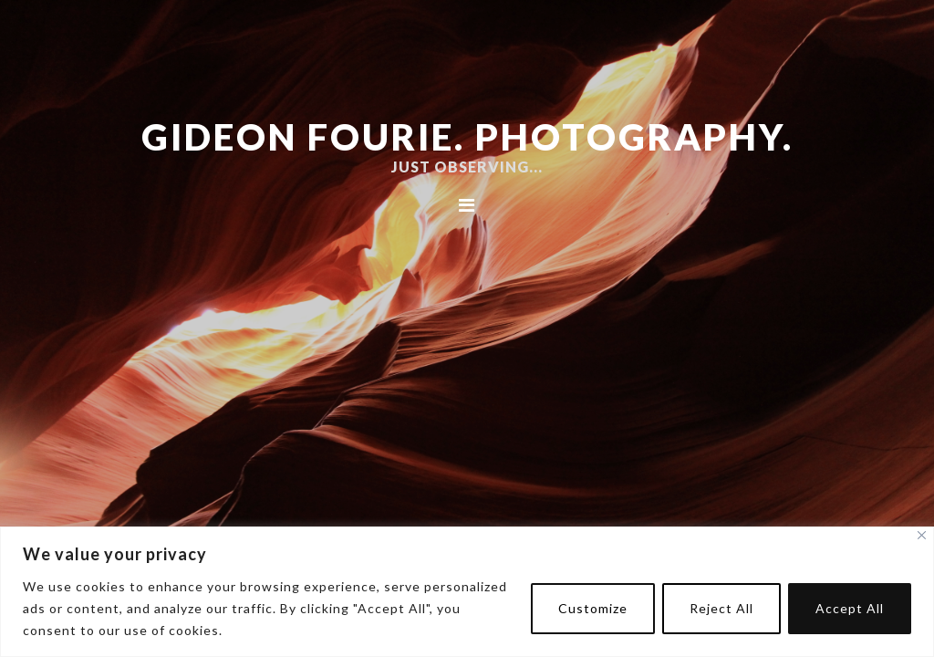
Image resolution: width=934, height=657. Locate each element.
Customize (593, 608)
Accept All (849, 608)
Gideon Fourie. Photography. (467, 137)
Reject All (721, 608)
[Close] (922, 535)
